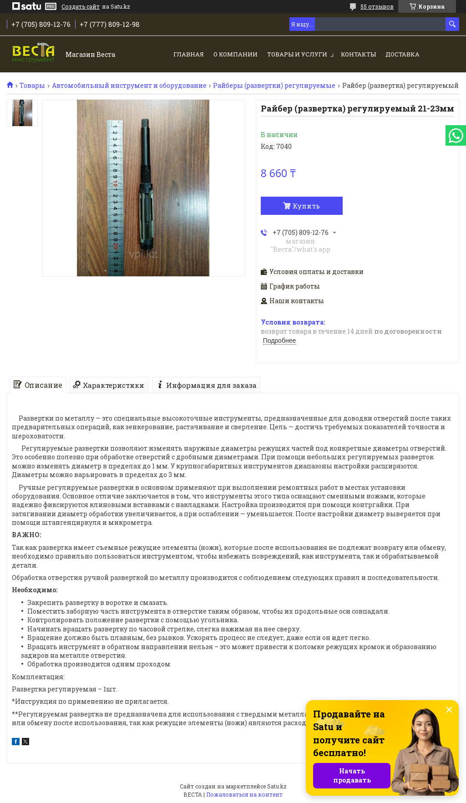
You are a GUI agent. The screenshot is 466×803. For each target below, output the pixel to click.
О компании (235, 54)
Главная (188, 54)
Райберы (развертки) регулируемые (274, 85)
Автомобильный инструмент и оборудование (129, 85)
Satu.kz (277, 786)
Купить (306, 205)
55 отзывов (377, 6)
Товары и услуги (297, 54)
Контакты (358, 54)
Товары (32, 85)
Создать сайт (80, 6)
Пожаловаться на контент (244, 794)
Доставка (402, 54)
